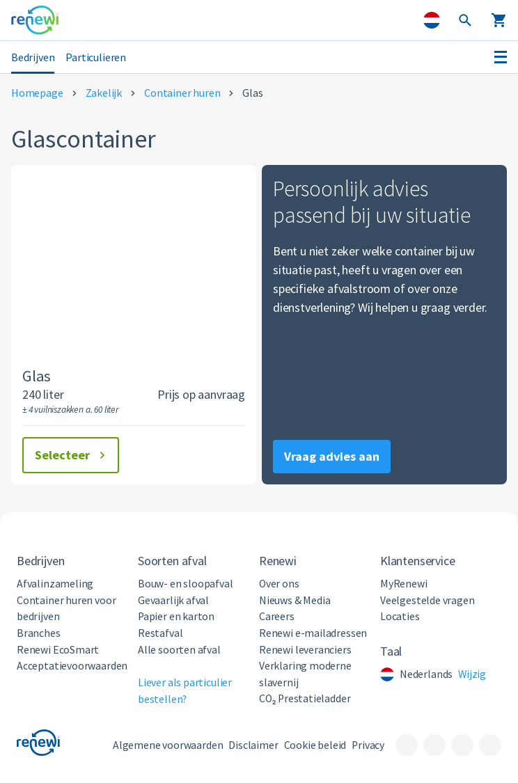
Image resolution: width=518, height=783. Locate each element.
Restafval (160, 633)
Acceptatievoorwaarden (72, 665)
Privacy (368, 745)
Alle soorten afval (179, 649)
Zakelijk (104, 93)
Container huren (182, 93)
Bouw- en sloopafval (185, 583)
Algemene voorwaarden (168, 745)
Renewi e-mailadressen (313, 633)
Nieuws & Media (294, 600)
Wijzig (472, 674)
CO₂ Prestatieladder (304, 698)
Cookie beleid (315, 745)
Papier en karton (176, 616)
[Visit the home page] (35, 20)
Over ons (279, 583)
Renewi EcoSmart (58, 649)
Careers (277, 616)
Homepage (37, 93)
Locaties (400, 616)
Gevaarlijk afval (173, 600)
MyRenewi (403, 583)
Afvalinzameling (55, 583)
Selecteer (72, 455)
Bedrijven (32, 57)
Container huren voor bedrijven (66, 609)
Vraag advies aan (331, 456)
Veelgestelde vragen (427, 600)
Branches (39, 633)
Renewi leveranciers (305, 649)
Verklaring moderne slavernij (305, 674)
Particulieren (95, 57)
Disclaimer (253, 745)
